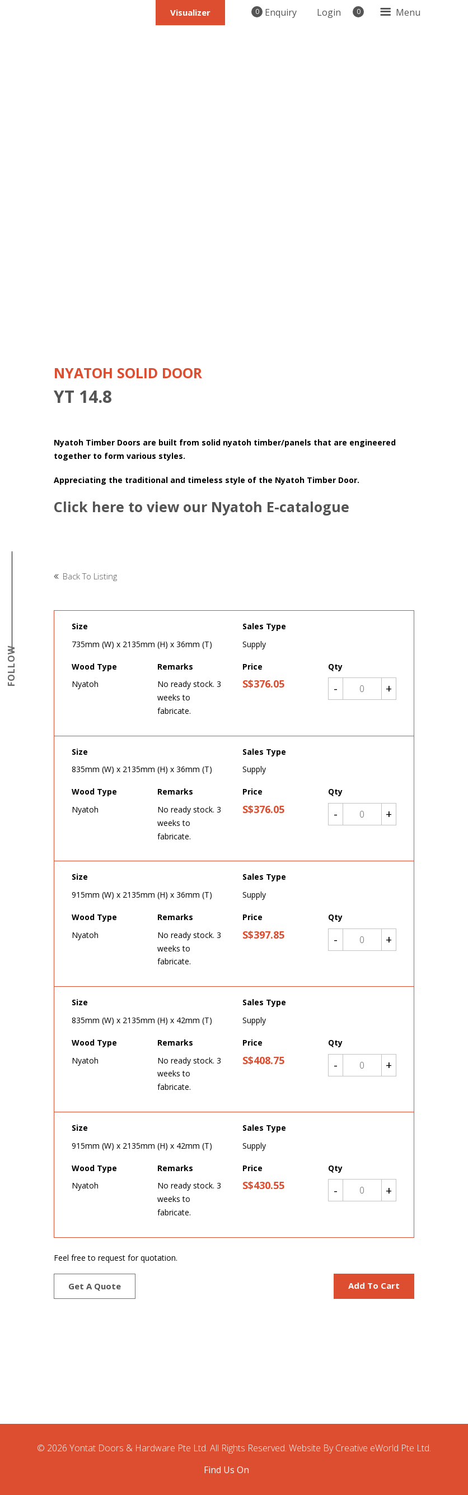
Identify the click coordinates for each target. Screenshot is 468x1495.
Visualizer (190, 12)
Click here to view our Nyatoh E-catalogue (203, 506)
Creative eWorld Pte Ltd (382, 1448)
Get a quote (94, 1286)
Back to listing (90, 576)
